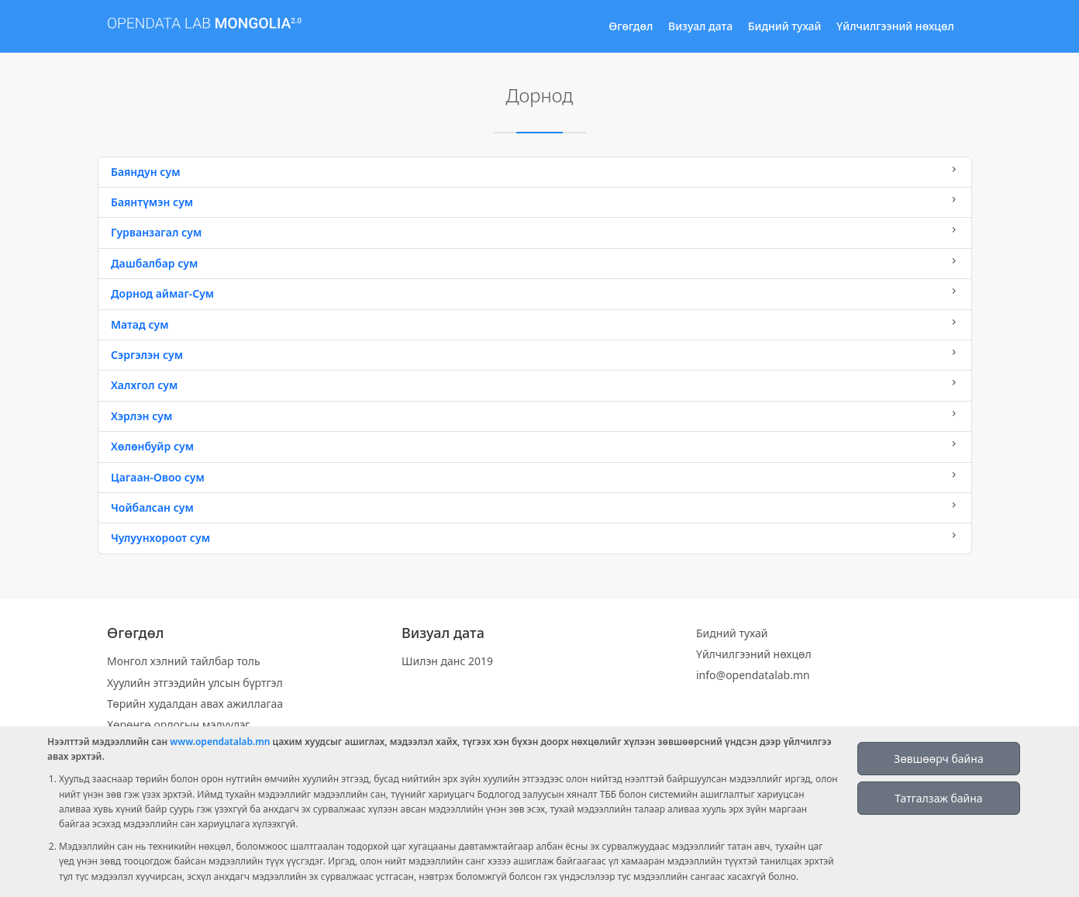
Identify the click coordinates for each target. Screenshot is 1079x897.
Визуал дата (700, 26)
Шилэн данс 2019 (447, 661)
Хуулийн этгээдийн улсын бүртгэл (195, 682)
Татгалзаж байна (938, 798)
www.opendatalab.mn (220, 741)
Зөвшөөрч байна (938, 758)
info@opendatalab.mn (753, 675)
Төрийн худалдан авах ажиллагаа (195, 703)
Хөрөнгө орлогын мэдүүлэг (178, 724)
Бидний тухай (785, 26)
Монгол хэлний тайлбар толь (183, 661)
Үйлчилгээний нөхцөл (895, 26)
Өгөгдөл (630, 26)
